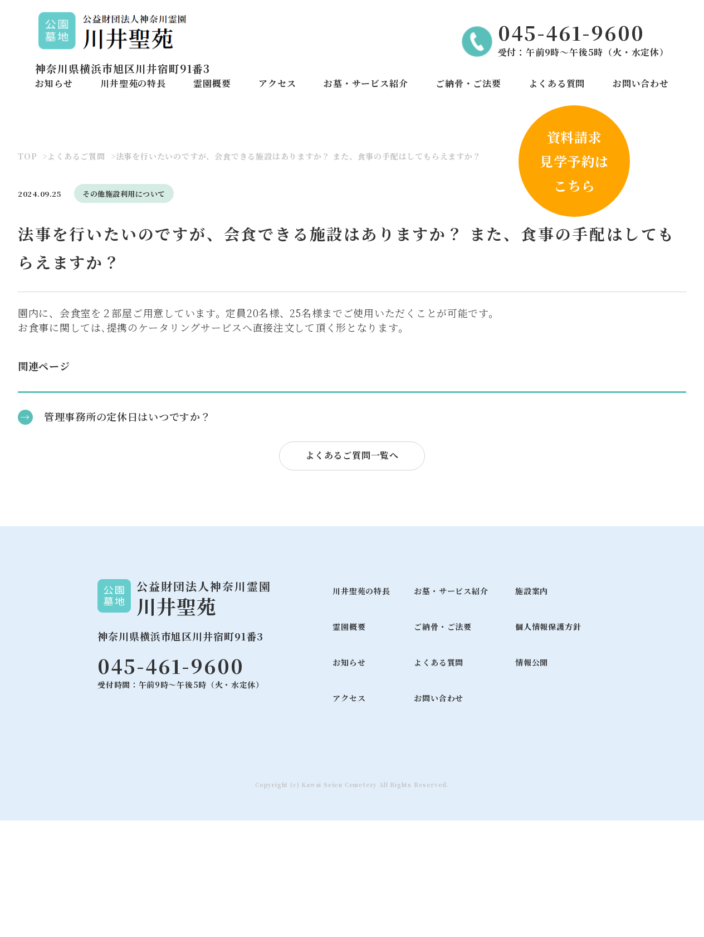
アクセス (277, 83)
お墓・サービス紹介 (366, 83)
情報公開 (531, 778)
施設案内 (531, 706)
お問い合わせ (641, 83)
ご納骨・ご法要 (468, 83)
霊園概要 (212, 83)
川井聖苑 (176, 722)
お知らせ (53, 83)
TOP (27, 272)
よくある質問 (557, 83)
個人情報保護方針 (548, 742)
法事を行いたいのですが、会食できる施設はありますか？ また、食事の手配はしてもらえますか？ (298, 272)
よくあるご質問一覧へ (352, 571)
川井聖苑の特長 (133, 83)
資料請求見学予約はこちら (574, 161)
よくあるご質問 (76, 272)
